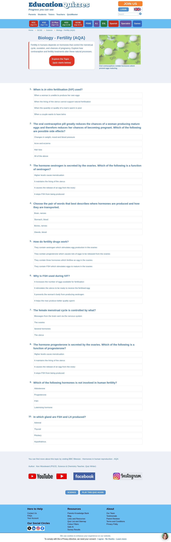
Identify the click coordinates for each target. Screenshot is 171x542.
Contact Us (32, 513)
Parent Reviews (113, 519)
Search (140, 14)
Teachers (60, 14)
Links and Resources (76, 519)
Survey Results (73, 530)
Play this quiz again (93, 492)
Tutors (51, 14)
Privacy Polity (112, 524)
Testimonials (112, 516)
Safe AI (70, 527)
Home (30, 30)
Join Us (130, 4)
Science (49, 30)
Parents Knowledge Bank (78, 513)
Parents (32, 14)
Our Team (111, 513)
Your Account (32, 518)
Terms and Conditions (116, 521)
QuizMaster (72, 14)
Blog (69, 516)
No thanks (109, 539)
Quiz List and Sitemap (76, 521)
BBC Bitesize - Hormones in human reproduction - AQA (93, 459)
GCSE (39, 30)
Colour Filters (73, 524)
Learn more (121, 539)
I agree (100, 539)
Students (42, 14)
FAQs (29, 516)
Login (123, 9)
